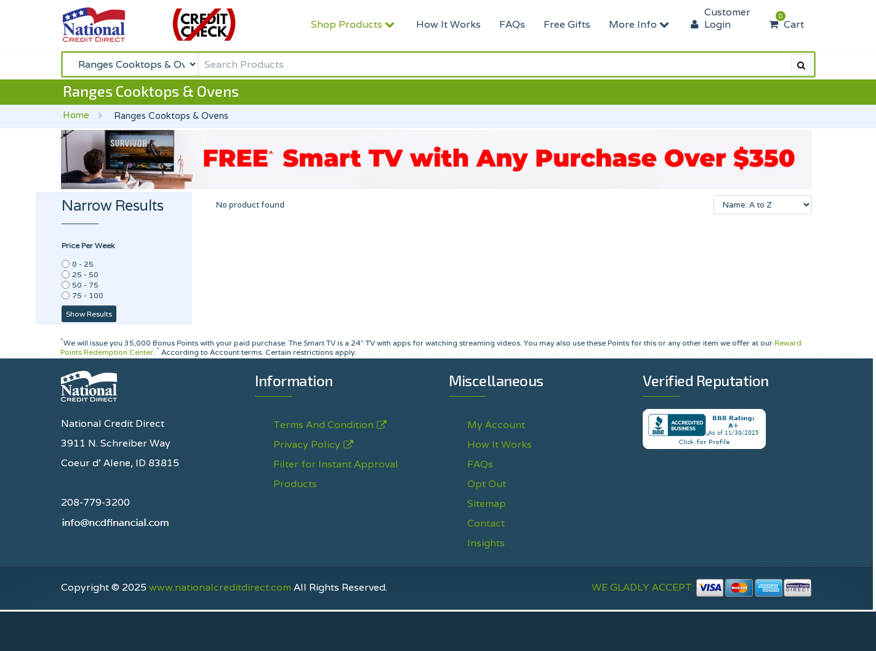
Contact (486, 523)
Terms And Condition (323, 425)
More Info (640, 24)
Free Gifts (567, 24)
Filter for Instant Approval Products (335, 474)
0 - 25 (83, 264)
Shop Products (354, 24)
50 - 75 (85, 285)
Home (76, 115)
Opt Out (486, 483)
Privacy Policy (306, 444)
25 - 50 (85, 274)
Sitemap (486, 503)
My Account (496, 424)
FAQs (512, 24)
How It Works (448, 24)
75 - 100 (87, 295)
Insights (486, 542)
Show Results (89, 313)
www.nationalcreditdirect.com (220, 587)
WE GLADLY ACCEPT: (702, 587)
